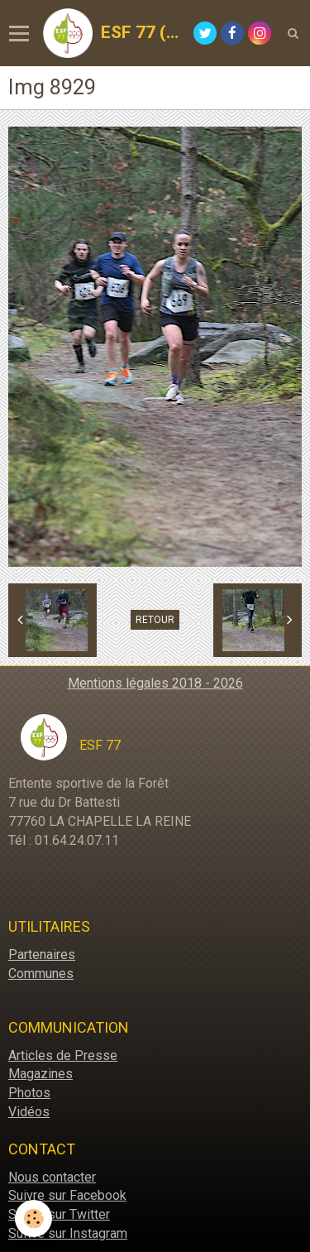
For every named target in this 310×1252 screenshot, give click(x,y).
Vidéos (29, 1112)
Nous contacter (52, 1177)
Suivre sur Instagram (67, 1233)
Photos (29, 1093)
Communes (41, 973)
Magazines (40, 1074)
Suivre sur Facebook (67, 1195)
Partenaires (41, 954)
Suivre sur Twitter (59, 1214)
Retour (155, 620)
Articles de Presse (62, 1055)
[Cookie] (33, 1218)
